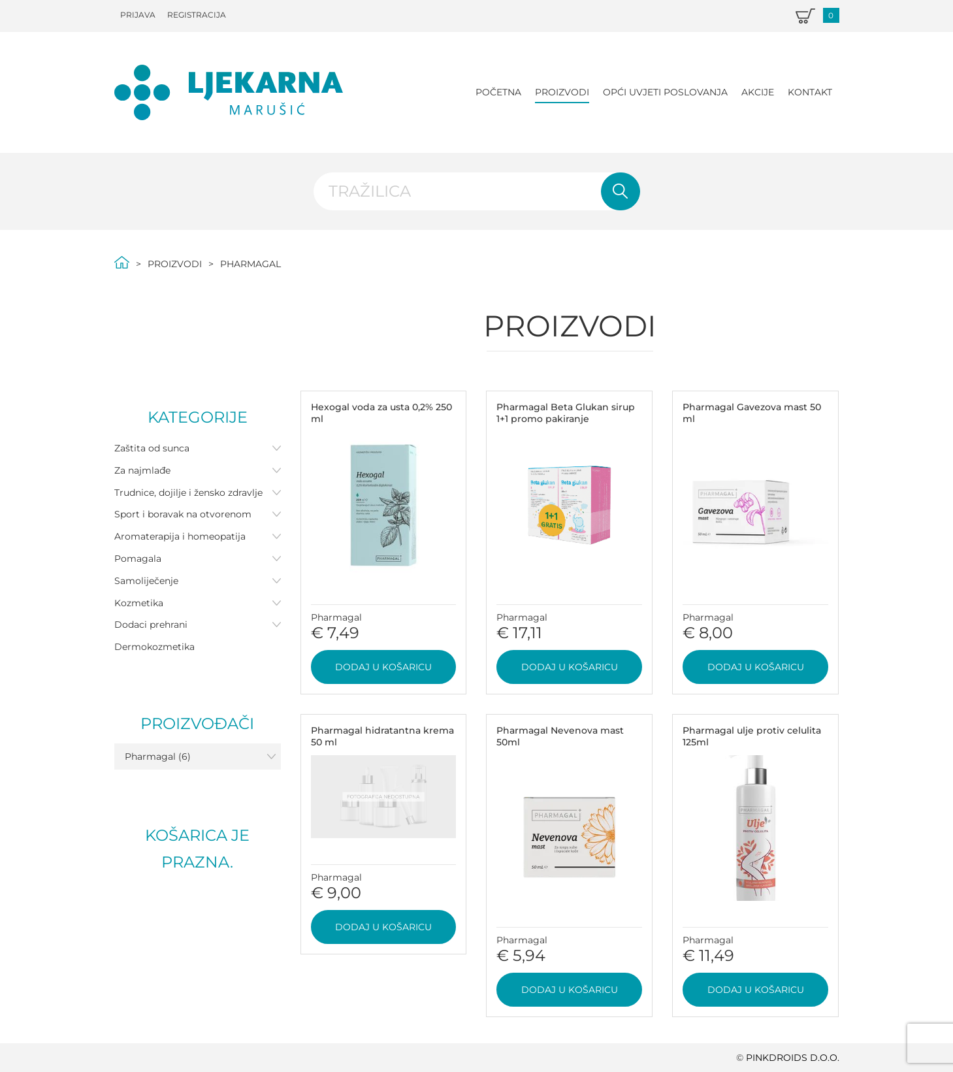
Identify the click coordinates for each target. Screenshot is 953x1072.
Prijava (137, 15)
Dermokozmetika (154, 647)
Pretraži (620, 191)
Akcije (757, 92)
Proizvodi (562, 92)
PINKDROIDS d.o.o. (792, 1058)
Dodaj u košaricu (383, 667)
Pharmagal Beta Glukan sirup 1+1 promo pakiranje (565, 413)
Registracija (196, 15)
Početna (498, 92)
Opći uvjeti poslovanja (665, 92)
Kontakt (810, 92)
